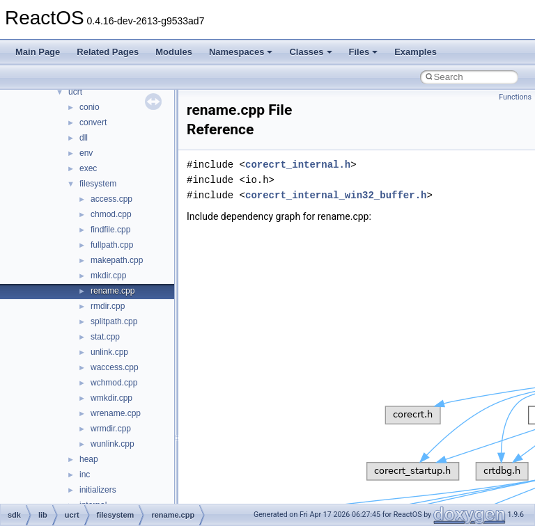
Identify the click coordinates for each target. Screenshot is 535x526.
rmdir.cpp (108, 306)
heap (88, 459)
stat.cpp (105, 337)
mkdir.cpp (108, 275)
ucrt (75, 92)
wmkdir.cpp (111, 398)
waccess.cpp (115, 367)
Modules (173, 52)
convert (93, 122)
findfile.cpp (110, 229)
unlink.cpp (109, 352)
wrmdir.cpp (111, 428)
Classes (310, 52)
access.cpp (111, 199)
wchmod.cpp (114, 383)
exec (88, 168)
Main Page (37, 52)
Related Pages (108, 52)
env (86, 153)
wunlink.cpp (112, 444)
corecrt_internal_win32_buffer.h (335, 195)
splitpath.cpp (114, 321)
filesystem (97, 184)
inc (84, 474)
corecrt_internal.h (297, 164)
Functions (515, 97)
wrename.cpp (116, 413)
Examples (415, 52)
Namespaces (241, 52)
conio (89, 107)
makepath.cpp (117, 260)
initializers (97, 490)
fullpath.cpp (112, 245)
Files (363, 52)
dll (83, 138)
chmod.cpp (111, 214)
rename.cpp (112, 291)
